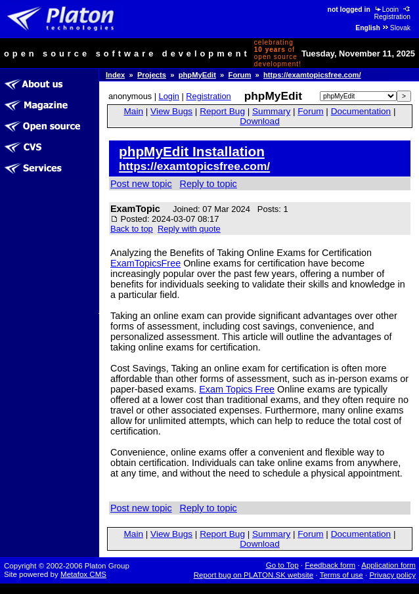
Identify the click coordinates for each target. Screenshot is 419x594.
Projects (151, 75)
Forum (240, 75)
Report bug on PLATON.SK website (254, 575)
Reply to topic (208, 184)
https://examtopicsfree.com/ (312, 75)
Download (259, 121)
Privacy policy (392, 575)
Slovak (396, 28)
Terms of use (341, 575)
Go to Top (282, 565)
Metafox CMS (83, 574)
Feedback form (330, 565)
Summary (271, 111)
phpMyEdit (197, 75)
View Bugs (171, 111)
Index (115, 75)
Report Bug (222, 111)
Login (386, 9)
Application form (388, 565)
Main (133, 111)
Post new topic (141, 184)
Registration (393, 13)
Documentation (361, 111)
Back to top (131, 229)
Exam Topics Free (237, 389)
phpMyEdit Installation (192, 151)
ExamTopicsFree (145, 263)
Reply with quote (189, 229)
